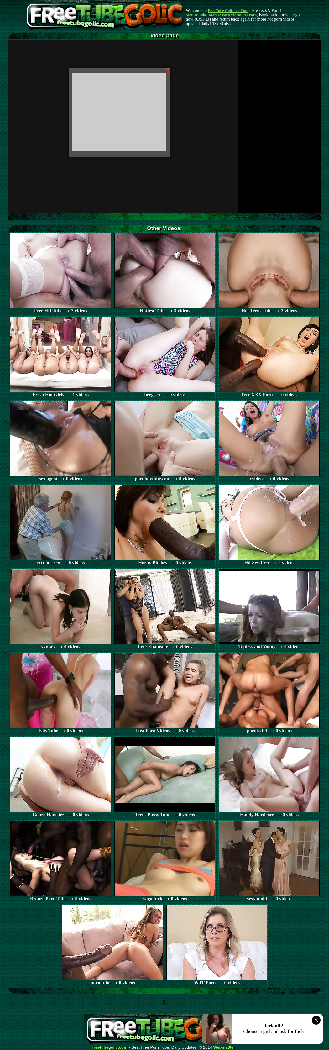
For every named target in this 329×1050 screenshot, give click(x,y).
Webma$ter (224, 1047)
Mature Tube (196, 15)
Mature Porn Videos (225, 15)
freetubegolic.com (110, 1047)
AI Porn (250, 15)
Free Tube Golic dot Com (228, 10)
